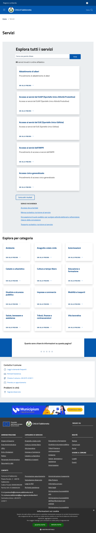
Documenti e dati (7, 463)
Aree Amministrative (8, 444)
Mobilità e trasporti (31, 459)
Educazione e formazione (57, 441)
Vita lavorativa (30, 448)
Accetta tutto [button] (40, 525)
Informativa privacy (55, 483)
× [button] (93, 510)
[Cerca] (91, 10)
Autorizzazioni (53, 465)
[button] (48, 529)
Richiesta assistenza (32, 487)
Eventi (74, 462)
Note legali (52, 487)
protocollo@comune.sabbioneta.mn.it (19, 492)
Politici (3, 456)
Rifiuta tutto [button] (56, 525)
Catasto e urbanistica (32, 456)
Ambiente (51, 455)
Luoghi (74, 458)
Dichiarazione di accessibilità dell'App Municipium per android (58, 501)
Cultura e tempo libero (33, 444)
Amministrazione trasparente (58, 476)
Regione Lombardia (10, 3)
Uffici (3, 448)
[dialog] (48, 520)
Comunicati (76, 444)
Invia (75, 56)
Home (4, 19)
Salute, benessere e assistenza (55, 460)
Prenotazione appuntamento (35, 476)
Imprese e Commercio (32, 452)
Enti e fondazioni (7, 452)
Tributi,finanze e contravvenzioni (54, 449)
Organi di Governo (7, 441)
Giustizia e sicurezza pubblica (58, 444)
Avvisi (74, 448)
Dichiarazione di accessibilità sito (58, 492)
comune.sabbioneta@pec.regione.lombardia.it (21, 495)
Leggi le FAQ (29, 483)
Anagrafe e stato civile (33, 441)
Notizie (74, 441)
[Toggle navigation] (4, 10)
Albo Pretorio (53, 480)
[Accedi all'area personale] (87, 3)
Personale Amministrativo (10, 459)
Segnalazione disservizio (33, 480)
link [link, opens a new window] (68, 520)
